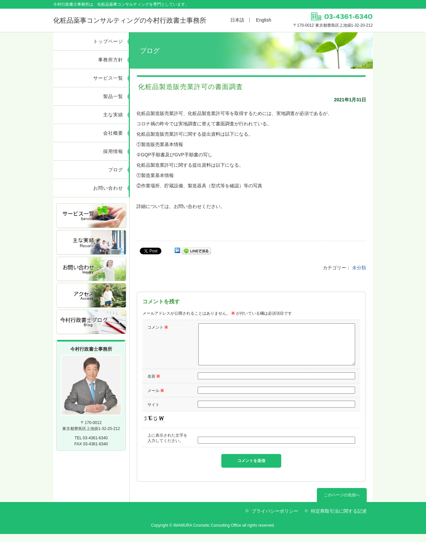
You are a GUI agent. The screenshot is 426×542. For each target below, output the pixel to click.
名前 (153, 384)
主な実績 (113, 114)
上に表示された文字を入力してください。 (167, 446)
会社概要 (113, 133)
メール (155, 398)
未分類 (359, 267)
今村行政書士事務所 (129, 20)
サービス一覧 (108, 78)
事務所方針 (110, 59)
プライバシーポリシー (275, 519)
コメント (157, 327)
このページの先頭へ (342, 503)
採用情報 (113, 151)
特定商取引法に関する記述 (339, 519)
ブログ (115, 169)
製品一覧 (113, 96)
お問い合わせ (108, 188)
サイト (153, 412)
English (263, 20)
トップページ (108, 41)
